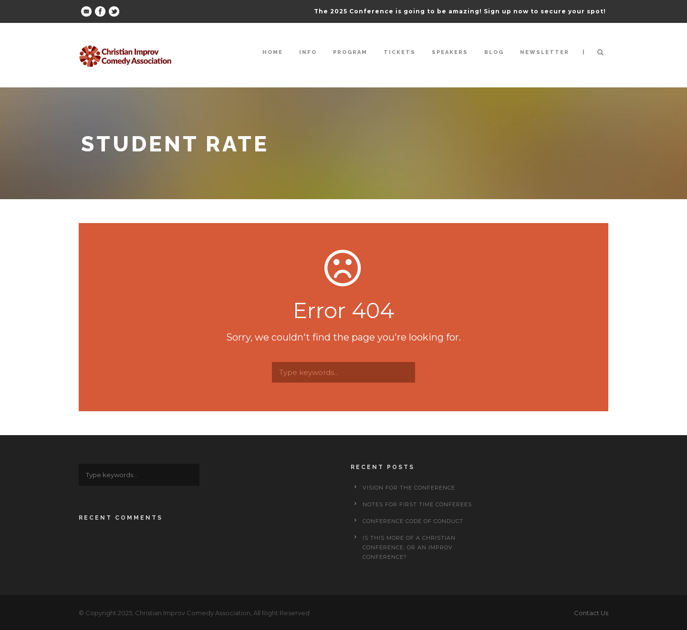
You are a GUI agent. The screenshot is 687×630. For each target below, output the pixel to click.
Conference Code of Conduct (413, 521)
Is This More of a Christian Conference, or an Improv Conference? (409, 547)
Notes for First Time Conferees (417, 504)
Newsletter (544, 52)
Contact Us (591, 613)
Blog (494, 52)
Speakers (450, 52)
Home (272, 52)
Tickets (400, 52)
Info (308, 52)
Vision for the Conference (409, 487)
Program (350, 52)
